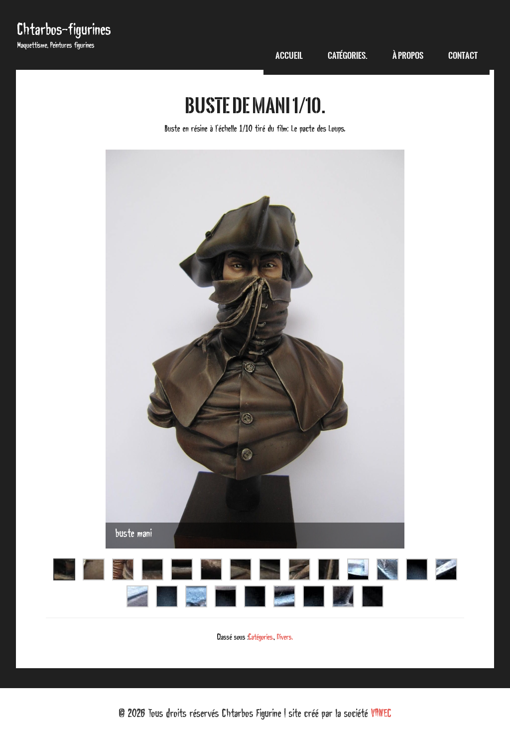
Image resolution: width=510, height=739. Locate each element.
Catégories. (261, 637)
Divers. (285, 637)
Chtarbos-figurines (64, 29)
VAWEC (381, 713)
